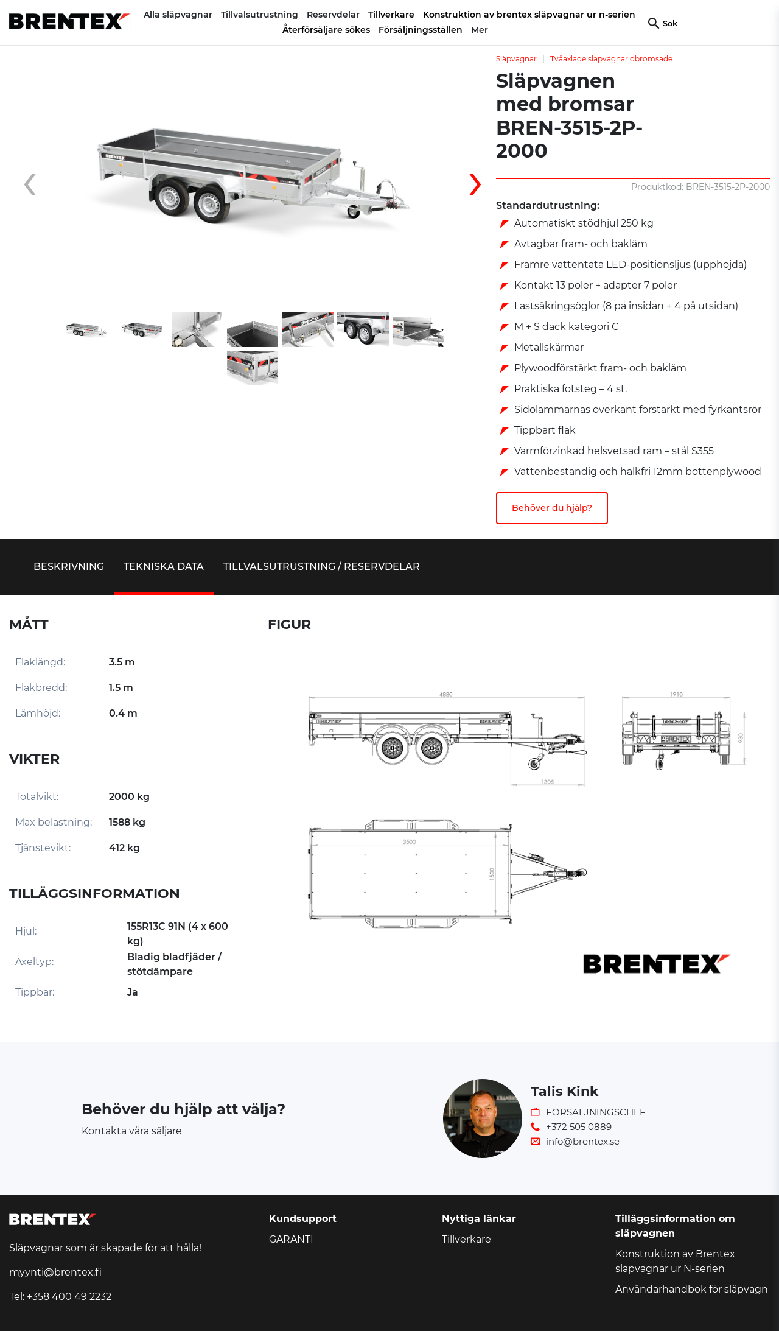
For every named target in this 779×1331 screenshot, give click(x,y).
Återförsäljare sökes (326, 29)
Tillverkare (391, 14)
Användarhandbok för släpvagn (691, 1289)
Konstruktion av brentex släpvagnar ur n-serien (529, 14)
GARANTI (291, 1239)
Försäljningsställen (421, 29)
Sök (670, 23)
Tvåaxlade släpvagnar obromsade (611, 58)
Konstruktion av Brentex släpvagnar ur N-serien (675, 1261)
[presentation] (39, 181)
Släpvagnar (516, 58)
